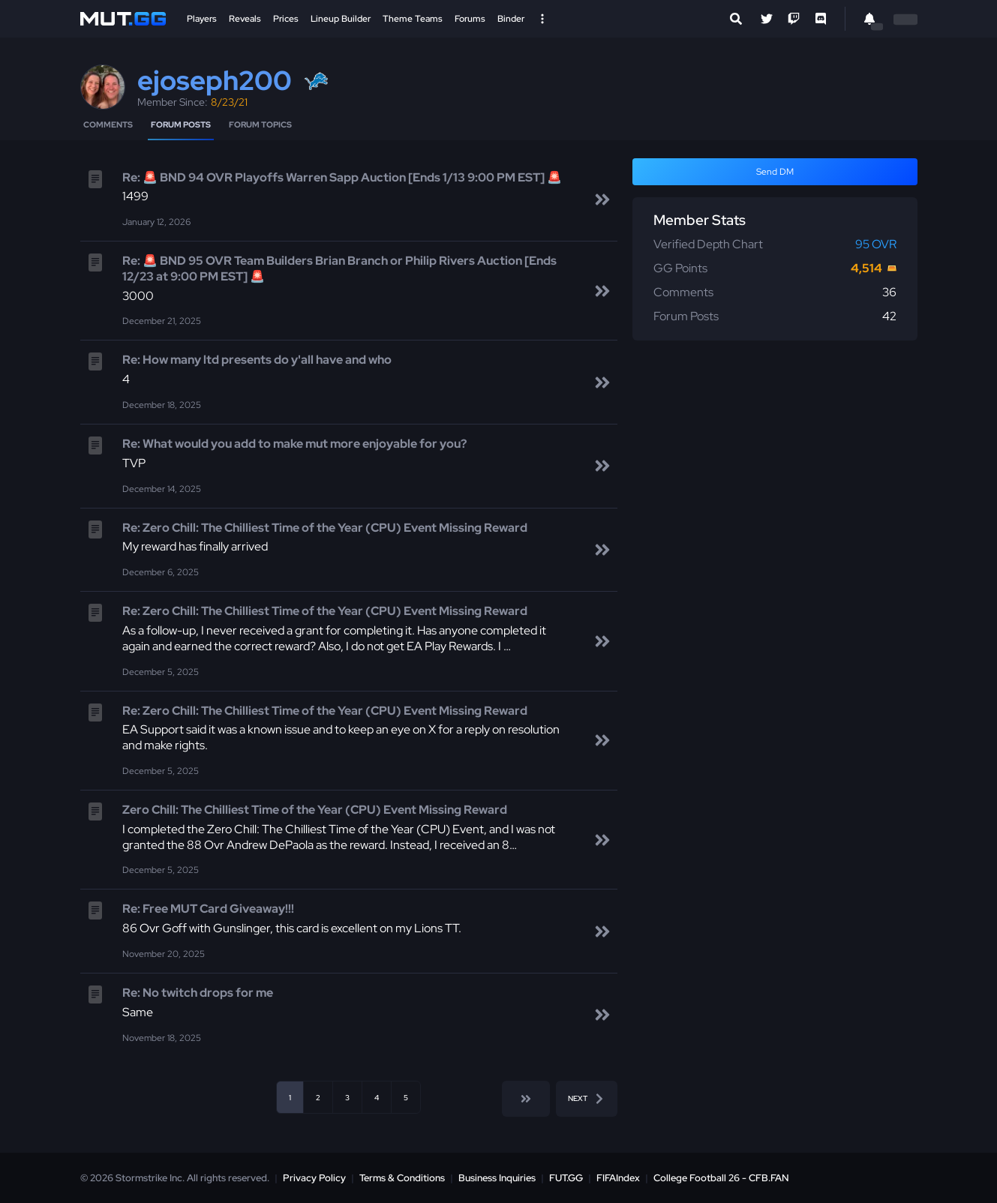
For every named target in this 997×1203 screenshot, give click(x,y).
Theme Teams (413, 19)
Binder (510, 19)
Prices (286, 19)
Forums (470, 19)
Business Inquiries (497, 1178)
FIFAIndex (618, 1178)
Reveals (245, 19)
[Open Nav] (542, 19)
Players (202, 19)
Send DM (775, 172)
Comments (108, 124)
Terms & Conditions (402, 1178)
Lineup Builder (341, 19)
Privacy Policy (314, 1178)
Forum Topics (260, 124)
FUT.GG (566, 1178)
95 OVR (875, 244)
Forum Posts (181, 124)
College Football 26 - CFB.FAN (721, 1178)
